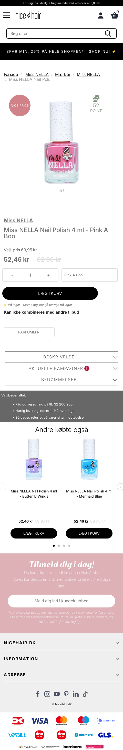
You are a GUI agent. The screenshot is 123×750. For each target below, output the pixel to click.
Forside (11, 74)
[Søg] (61, 33)
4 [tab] (70, 545)
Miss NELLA (37, 74)
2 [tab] (59, 545)
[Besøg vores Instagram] (47, 695)
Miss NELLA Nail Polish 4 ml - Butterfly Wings (34, 493)
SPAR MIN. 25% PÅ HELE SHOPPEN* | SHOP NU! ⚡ (61, 51)
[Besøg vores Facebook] (38, 695)
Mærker (62, 74)
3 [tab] (65, 545)
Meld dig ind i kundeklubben (61, 600)
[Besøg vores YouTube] (57, 695)
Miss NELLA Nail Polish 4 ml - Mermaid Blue (89, 493)
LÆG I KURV (50, 293)
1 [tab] (54, 545)
